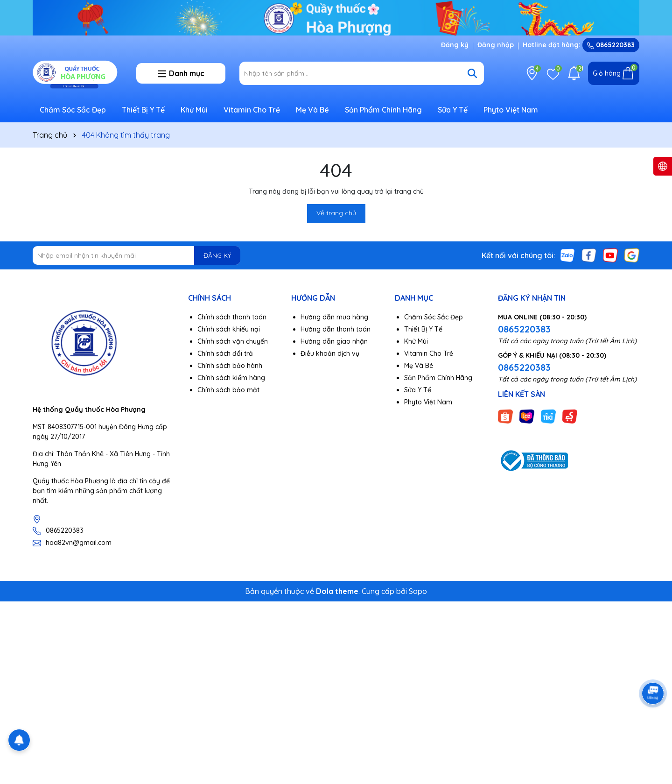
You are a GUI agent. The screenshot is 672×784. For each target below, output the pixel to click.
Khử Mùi (194, 109)
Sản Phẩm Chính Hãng (383, 109)
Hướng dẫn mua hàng (334, 317)
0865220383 (611, 45)
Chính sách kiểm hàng (231, 378)
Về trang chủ (336, 213)
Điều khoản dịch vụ (330, 353)
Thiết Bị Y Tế (143, 109)
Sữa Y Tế (453, 109)
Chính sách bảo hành (229, 365)
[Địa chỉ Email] (136, 255)
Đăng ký (455, 45)
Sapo (418, 591)
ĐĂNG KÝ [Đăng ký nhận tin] (217, 255)
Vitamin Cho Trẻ (252, 109)
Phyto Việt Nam (510, 109)
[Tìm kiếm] (472, 73)
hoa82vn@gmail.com (79, 542)
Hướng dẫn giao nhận (334, 341)
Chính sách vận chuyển (232, 341)
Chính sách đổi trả (225, 353)
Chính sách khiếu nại (228, 329)
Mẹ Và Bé (312, 109)
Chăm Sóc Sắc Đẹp (73, 109)
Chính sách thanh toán (231, 317)
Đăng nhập (495, 45)
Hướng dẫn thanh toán (336, 329)
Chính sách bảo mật (228, 390)
